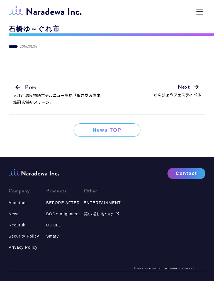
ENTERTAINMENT (102, 203)
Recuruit (17, 225)
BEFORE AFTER (63, 203)
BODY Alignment (63, 214)
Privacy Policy (23, 247)
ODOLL (53, 225)
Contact (186, 173)
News (14, 214)
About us (18, 203)
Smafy (52, 236)
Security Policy (24, 236)
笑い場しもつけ (101, 214)
